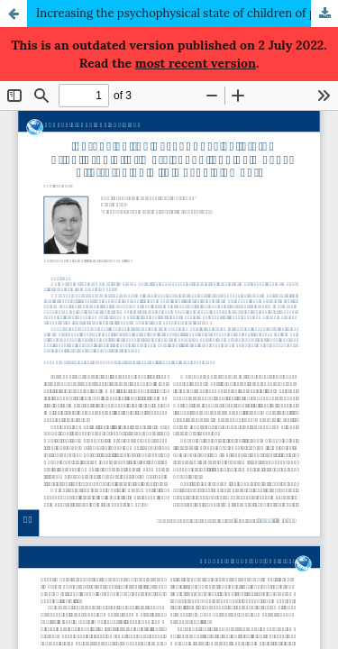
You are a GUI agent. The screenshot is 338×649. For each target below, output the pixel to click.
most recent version (195, 63)
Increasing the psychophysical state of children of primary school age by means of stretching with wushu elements (187, 13)
